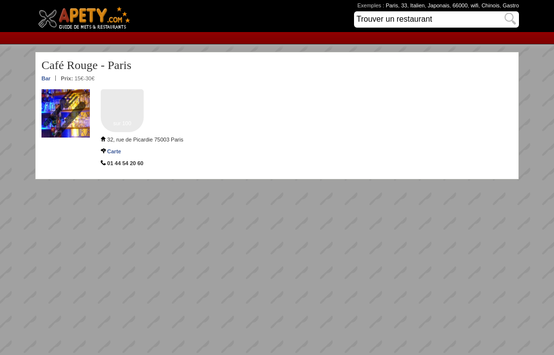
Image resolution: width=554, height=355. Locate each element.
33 (404, 5)
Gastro (511, 5)
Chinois (490, 5)
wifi (474, 5)
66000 (460, 5)
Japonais (438, 5)
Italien (417, 5)
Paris (392, 5)
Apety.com (87, 16)
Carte (114, 151)
